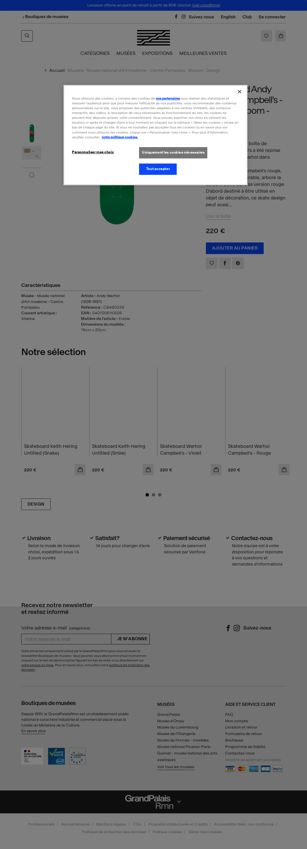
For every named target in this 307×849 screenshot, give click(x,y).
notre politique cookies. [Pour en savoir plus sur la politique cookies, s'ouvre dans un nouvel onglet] (120, 137)
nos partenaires (168, 98)
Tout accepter (158, 169)
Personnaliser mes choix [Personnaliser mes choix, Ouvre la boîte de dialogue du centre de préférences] (93, 152)
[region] (155, 135)
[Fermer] (239, 91)
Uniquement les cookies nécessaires (173, 152)
